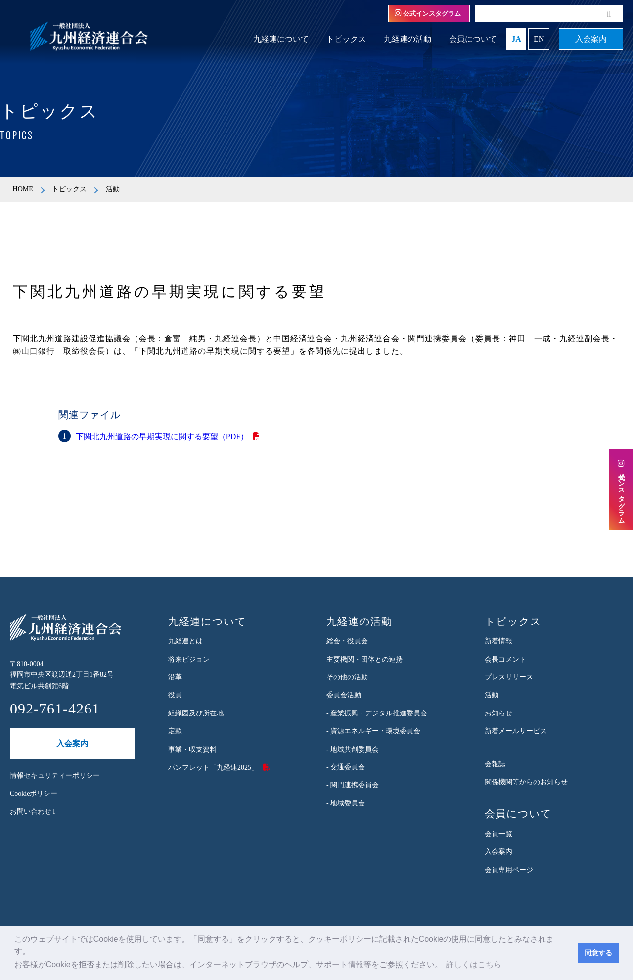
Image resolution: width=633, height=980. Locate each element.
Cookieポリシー (33, 793)
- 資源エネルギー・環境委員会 (373, 731)
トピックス (346, 39)
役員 (175, 695)
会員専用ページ (509, 870)
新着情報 (498, 641)
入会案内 (591, 39)
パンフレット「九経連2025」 (213, 767)
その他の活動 (347, 677)
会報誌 (495, 764)
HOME (23, 189)
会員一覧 (498, 834)
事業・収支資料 (192, 749)
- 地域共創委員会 (352, 749)
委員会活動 (343, 695)
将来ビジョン (189, 659)
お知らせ (498, 713)
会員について (473, 39)
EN (539, 39)
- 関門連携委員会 (352, 785)
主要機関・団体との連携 (364, 659)
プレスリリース (509, 677)
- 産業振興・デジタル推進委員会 (376, 713)
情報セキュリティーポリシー (55, 775)
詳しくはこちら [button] (473, 964)
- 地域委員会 (345, 803)
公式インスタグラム (428, 13)
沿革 (175, 677)
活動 (491, 695)
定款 (175, 731)
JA (516, 39)
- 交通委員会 (345, 767)
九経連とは (185, 641)
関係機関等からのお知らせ (526, 782)
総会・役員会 (347, 641)
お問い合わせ (33, 811)
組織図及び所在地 (196, 713)
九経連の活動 (407, 39)
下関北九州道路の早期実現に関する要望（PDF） (162, 436)
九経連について (281, 39)
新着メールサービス (516, 731)
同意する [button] (598, 953)
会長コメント (505, 659)
